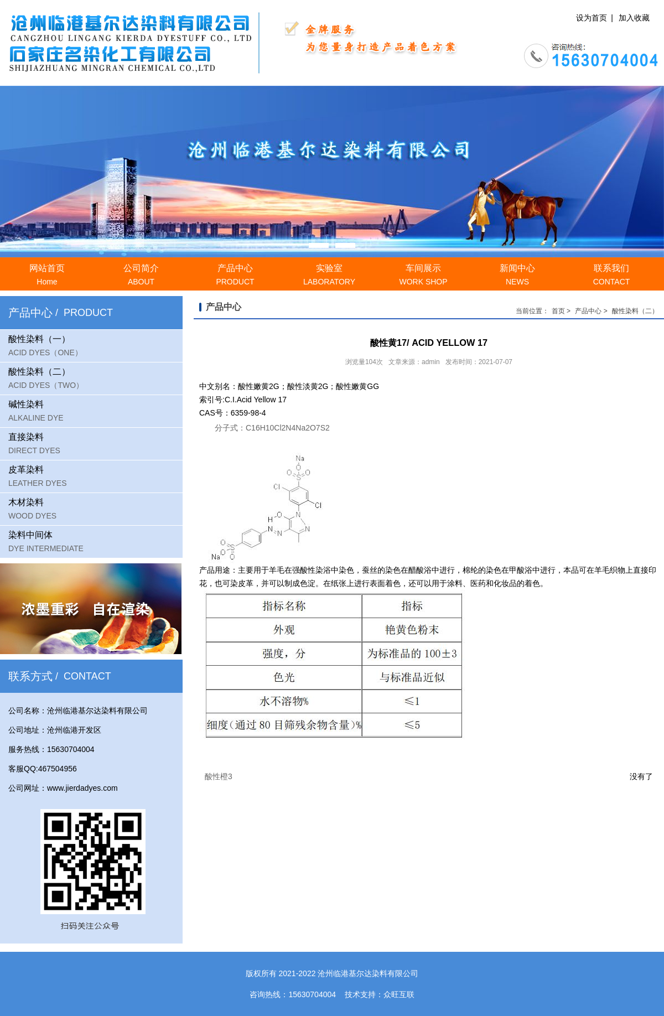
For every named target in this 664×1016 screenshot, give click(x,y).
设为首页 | (594, 17)
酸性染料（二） (635, 311)
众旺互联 (398, 994)
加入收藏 (634, 17)
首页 (558, 311)
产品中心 (588, 311)
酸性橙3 (218, 776)
